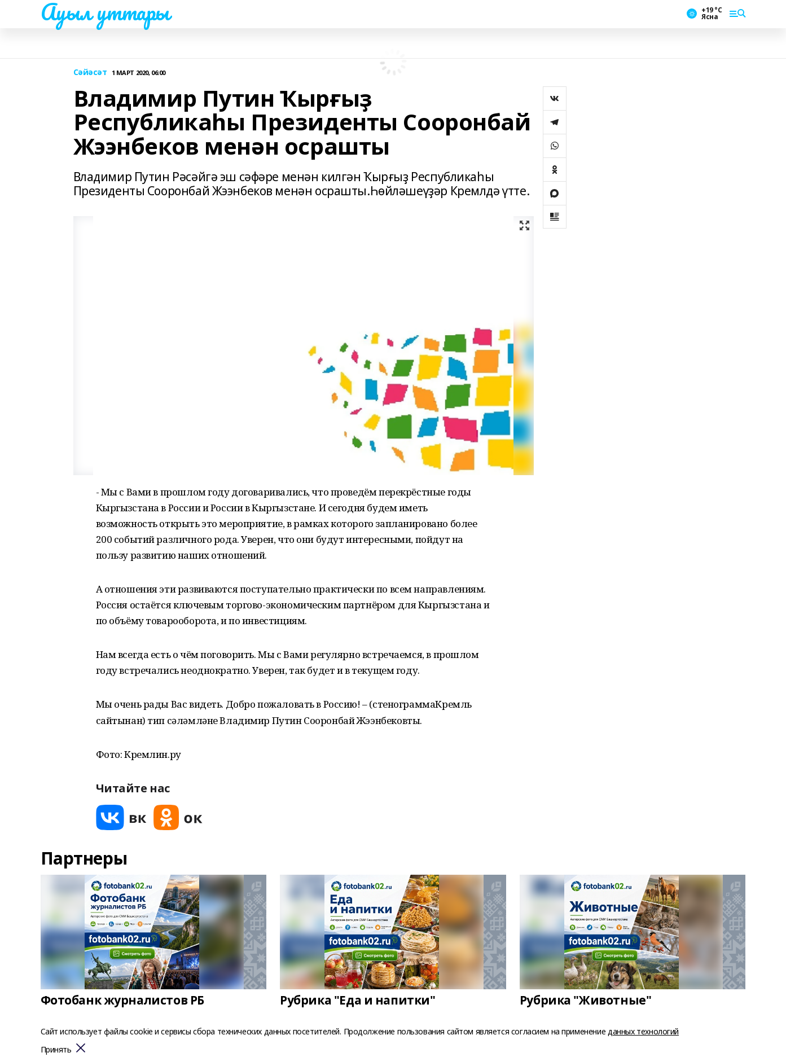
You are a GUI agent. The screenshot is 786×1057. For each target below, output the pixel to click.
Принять (56, 1050)
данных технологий (643, 1031)
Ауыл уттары (105, 12)
